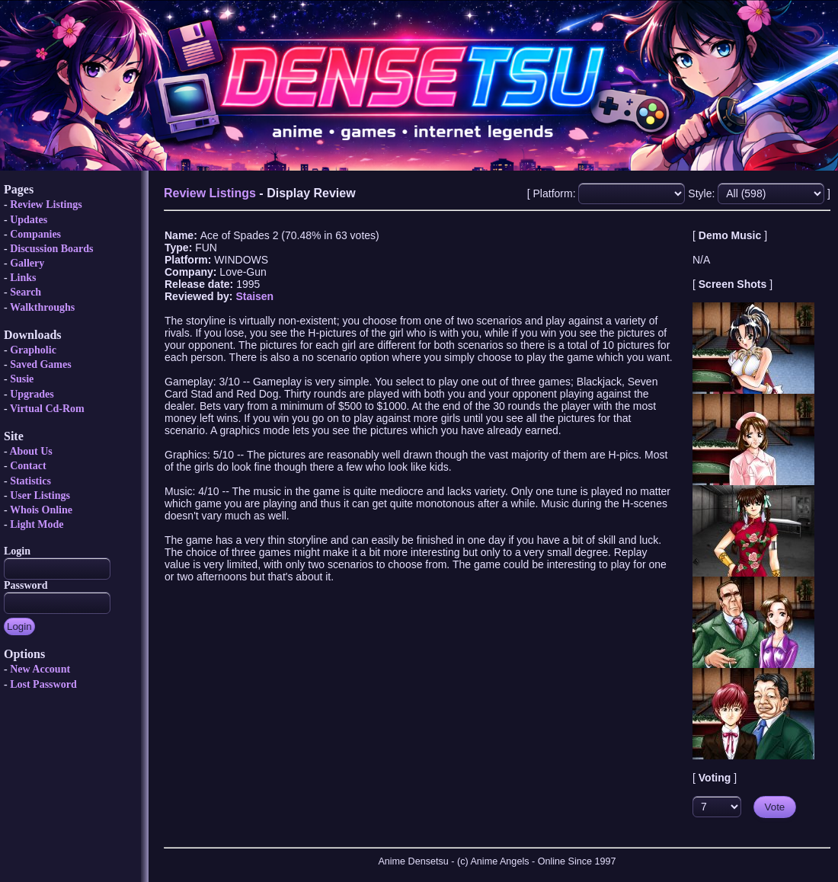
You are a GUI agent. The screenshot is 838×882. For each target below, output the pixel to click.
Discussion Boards (51, 248)
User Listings (40, 495)
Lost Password (43, 684)
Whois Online (41, 510)
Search (25, 292)
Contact (28, 465)
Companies (35, 234)
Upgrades (32, 394)
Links (23, 277)
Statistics (30, 481)
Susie (22, 379)
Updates (28, 219)
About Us (30, 451)
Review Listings (46, 204)
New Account (40, 669)
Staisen (254, 296)
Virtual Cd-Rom (47, 408)
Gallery (27, 263)
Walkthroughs (42, 307)
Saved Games (41, 364)
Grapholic (33, 350)
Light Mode (36, 524)
